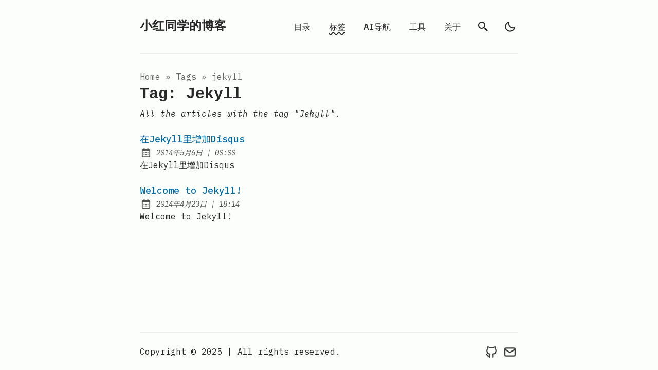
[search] (483, 26)
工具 (417, 27)
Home (150, 76)
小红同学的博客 (183, 26)
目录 (302, 27)
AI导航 (377, 27)
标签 (337, 27)
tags (186, 76)
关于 (452, 27)
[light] (510, 26)
